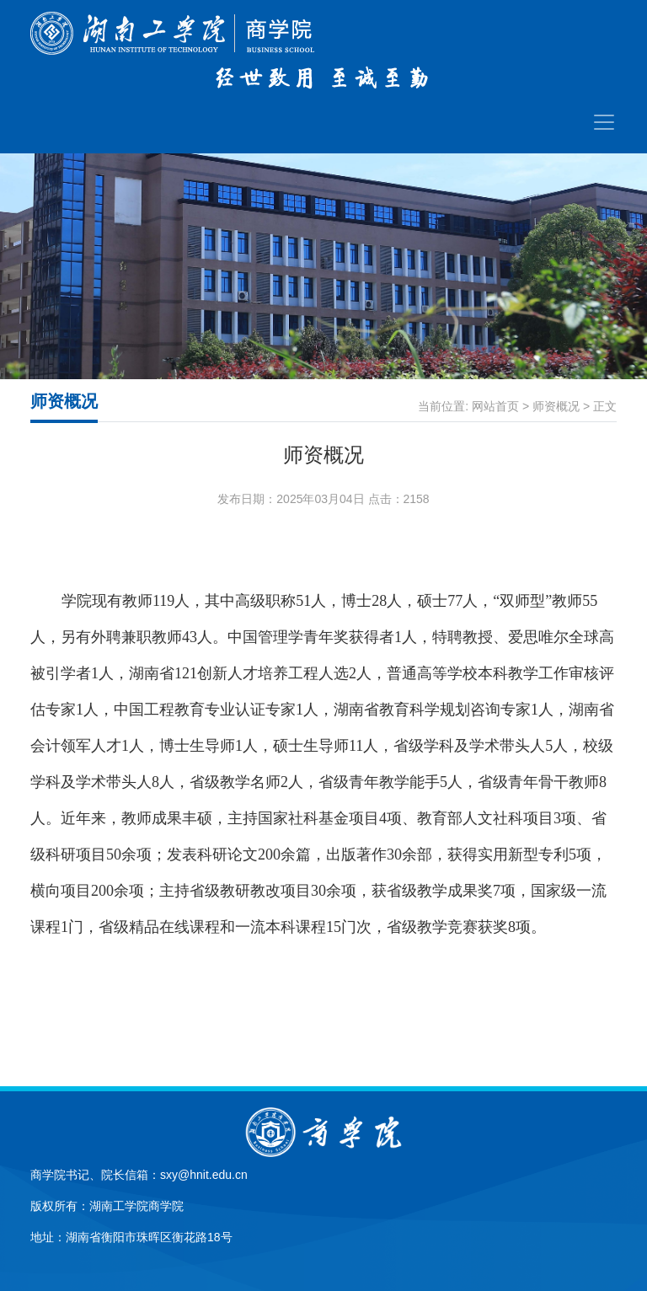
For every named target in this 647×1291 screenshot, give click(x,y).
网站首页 (495, 406)
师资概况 (556, 406)
